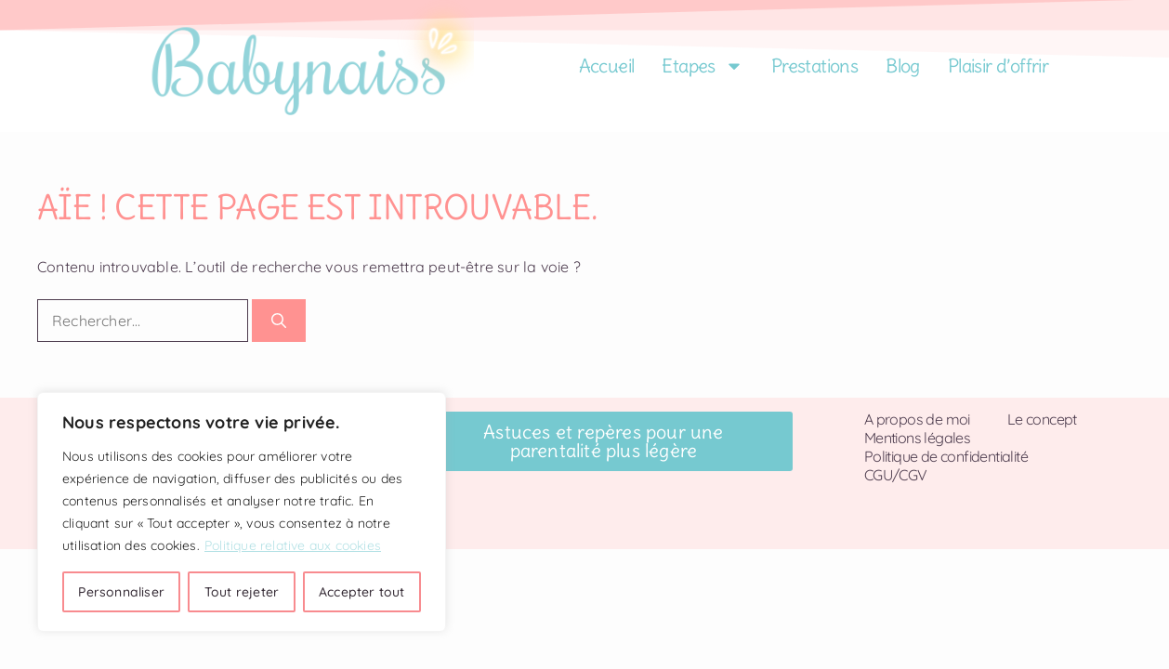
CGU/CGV (895, 475)
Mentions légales (917, 437)
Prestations (814, 65)
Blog (903, 65)
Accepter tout (362, 592)
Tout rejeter (241, 592)
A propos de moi (917, 419)
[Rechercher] (279, 320)
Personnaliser (121, 592)
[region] (241, 512)
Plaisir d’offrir (998, 65)
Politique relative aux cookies (292, 545)
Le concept (1042, 419)
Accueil (607, 65)
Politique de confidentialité (946, 456)
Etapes (702, 66)
